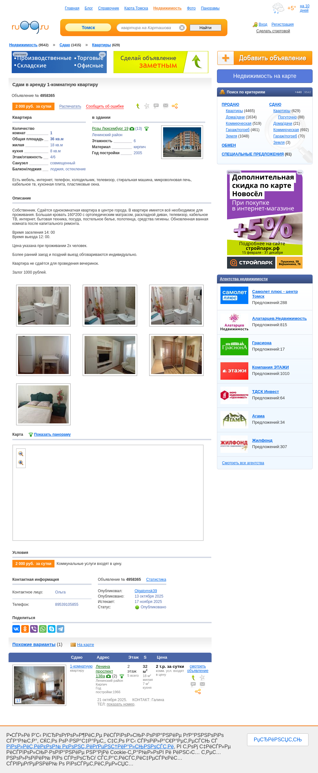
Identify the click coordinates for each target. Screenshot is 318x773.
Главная (72, 8)
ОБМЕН (229, 145)
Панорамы (210, 8)
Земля (231, 136)
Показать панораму (52, 434)
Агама (258, 416)
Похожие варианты (33, 644)
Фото (191, 8)
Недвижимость (167, 8)
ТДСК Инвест (265, 391)
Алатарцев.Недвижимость (279, 318)
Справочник (108, 8)
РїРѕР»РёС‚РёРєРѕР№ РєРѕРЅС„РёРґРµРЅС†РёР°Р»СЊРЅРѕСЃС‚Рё (90, 746)
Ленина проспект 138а (104, 671)
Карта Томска (136, 8)
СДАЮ (275, 104)
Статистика (156, 579)
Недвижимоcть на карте (264, 76)
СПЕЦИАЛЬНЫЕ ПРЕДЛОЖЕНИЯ (253, 154)
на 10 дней (304, 8)
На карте (82, 644)
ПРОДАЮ (230, 104)
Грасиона (261, 342)
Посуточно (287, 117)
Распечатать (70, 106)
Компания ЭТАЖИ (270, 367)
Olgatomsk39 (146, 591)
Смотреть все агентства (243, 463)
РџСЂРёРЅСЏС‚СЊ (278, 739)
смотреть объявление (197, 668)
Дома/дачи (235, 117)
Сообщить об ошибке (105, 106)
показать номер (120, 704)
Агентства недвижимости (244, 279)
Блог (89, 8)
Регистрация (282, 24)
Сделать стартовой (273, 31)
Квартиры (234, 111)
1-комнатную (81, 666)
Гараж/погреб (238, 130)
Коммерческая (238, 123)
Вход (260, 24)
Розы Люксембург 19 (110, 128)
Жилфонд (262, 440)
